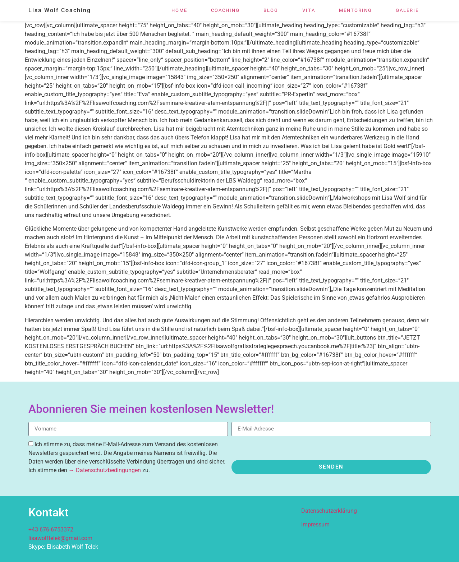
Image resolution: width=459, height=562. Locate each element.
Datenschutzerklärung (329, 510)
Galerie (407, 10)
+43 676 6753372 (50, 529)
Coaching (225, 10)
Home (179, 10)
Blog (270, 10)
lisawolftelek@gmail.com (60, 538)
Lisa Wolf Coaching (59, 10)
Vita (308, 10)
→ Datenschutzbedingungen (105, 470)
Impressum (315, 524)
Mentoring (355, 10)
